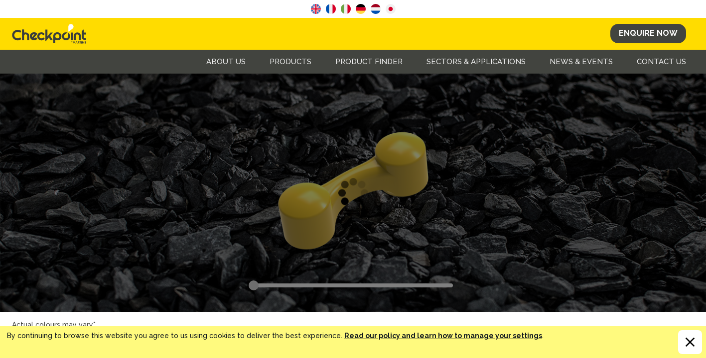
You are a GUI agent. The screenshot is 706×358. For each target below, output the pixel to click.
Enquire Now (648, 33)
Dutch (376, 9)
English (316, 9)
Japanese (391, 9)
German (361, 9)
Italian (346, 9)
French (331, 9)
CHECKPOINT (52, 34)
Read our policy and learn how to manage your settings (443, 336)
